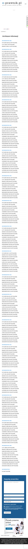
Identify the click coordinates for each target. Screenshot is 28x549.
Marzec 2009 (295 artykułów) (9, 426)
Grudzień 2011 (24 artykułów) (10, 392)
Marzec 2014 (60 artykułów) (9, 299)
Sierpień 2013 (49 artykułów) (9, 334)
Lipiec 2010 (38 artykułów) (9, 408)
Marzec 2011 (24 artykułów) (9, 375)
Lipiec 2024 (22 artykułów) (9, 87)
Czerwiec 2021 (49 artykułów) (10, 161)
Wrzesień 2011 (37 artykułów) (10, 386)
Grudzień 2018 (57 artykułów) (10, 248)
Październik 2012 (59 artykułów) (10, 363)
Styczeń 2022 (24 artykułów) (9, 127)
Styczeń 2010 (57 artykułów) (9, 397)
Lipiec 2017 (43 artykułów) (9, 262)
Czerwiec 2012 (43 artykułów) (10, 355)
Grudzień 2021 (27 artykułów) (10, 172)
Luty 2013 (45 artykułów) (8, 323)
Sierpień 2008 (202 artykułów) (10, 458)
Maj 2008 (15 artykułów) (8, 453)
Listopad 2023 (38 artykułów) (9, 119)
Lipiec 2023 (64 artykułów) (9, 112)
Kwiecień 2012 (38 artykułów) (9, 352)
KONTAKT (21, 535)
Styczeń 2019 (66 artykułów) (9, 202)
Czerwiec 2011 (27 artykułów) (10, 381)
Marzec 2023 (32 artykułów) (9, 105)
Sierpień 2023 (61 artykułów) (9, 114)
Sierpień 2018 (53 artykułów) (9, 240)
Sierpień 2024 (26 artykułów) (9, 89)
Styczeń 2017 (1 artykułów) (9, 253)
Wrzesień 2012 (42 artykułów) (10, 361)
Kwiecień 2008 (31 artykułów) (9, 451)
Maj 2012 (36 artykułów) (8, 354)
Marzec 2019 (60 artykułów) (9, 206)
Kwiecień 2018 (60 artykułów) (9, 233)
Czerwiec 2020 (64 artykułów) (10, 186)
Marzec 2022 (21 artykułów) (9, 130)
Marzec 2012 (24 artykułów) (9, 350)
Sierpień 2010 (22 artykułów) (9, 409)
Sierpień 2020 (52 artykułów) (9, 190)
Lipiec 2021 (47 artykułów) (9, 163)
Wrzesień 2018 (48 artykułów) (10, 242)
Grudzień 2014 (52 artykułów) (10, 316)
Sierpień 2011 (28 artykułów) (9, 384)
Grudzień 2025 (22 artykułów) (10, 71)
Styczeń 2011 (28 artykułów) (9, 372)
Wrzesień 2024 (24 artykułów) (10, 91)
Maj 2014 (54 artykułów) (8, 303)
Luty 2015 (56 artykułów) (8, 278)
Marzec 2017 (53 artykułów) (9, 254)
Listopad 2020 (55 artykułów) (9, 195)
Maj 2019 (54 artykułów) (8, 209)
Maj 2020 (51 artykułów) (8, 185)
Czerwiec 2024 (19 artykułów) (10, 86)
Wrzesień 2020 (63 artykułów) (10, 192)
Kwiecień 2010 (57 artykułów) (9, 402)
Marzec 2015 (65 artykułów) (9, 280)
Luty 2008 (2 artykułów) (8, 447)
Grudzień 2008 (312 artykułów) (10, 465)
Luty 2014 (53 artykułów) (8, 298)
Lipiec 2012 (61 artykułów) (9, 357)
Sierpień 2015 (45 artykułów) (9, 289)
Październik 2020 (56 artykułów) (10, 194)
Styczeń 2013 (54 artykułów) (9, 321)
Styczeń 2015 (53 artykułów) (9, 276)
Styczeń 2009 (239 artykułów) (10, 422)
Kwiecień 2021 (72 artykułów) (9, 157)
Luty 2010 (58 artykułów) (8, 399)
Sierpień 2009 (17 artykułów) (9, 435)
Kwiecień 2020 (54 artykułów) (9, 183)
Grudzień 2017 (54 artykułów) (10, 271)
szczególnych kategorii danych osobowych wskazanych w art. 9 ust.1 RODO (14, 508)
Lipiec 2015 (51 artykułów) (9, 287)
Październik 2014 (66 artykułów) (10, 312)
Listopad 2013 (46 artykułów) (9, 339)
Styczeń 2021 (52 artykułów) (9, 152)
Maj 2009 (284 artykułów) (8, 429)
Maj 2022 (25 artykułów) (8, 134)
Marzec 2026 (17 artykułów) (9, 46)
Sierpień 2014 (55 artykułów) (9, 309)
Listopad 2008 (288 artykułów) (10, 463)
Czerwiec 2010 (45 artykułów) (10, 406)
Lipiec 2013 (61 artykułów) (9, 332)
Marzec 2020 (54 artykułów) (9, 181)
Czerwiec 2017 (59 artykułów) (10, 260)
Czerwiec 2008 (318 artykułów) (10, 454)
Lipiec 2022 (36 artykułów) (9, 138)
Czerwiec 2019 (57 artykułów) (10, 211)
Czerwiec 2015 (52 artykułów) (10, 285)
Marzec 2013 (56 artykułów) (9, 325)
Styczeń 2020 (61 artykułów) (9, 177)
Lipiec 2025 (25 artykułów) (9, 62)
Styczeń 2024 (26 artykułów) (9, 76)
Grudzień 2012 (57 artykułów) (10, 366)
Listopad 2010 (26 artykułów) (9, 415)
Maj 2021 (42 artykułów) (8, 159)
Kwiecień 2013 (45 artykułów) (9, 327)
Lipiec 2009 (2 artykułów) (8, 433)
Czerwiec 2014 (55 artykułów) (10, 305)
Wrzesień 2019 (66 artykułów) (10, 217)
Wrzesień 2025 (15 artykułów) (10, 65)
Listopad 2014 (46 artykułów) (9, 314)
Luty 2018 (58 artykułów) (8, 230)
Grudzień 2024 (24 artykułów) (10, 96)
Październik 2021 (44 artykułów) (10, 168)
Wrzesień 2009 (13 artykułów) (10, 437)
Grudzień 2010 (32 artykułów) (10, 417)
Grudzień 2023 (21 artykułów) (10, 121)
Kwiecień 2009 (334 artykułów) (10, 428)
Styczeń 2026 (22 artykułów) (9, 42)
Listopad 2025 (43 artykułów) (9, 69)
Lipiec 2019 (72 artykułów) (9, 213)
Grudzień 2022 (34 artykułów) (10, 147)
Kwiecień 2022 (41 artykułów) (9, 132)
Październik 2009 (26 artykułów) (10, 439)
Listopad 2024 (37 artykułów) (9, 95)
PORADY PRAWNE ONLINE (5, 535)
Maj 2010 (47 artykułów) (8, 404)
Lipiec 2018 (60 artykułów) (9, 239)
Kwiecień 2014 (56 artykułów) (9, 301)
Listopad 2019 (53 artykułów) (9, 220)
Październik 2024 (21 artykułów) (10, 93)
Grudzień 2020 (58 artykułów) (10, 197)
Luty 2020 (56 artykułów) (8, 179)
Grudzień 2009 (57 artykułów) (10, 442)
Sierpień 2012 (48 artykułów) (9, 359)
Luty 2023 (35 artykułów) (8, 103)
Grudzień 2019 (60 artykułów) (10, 222)
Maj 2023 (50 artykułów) (8, 109)
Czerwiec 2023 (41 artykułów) (10, 110)
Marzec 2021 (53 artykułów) (9, 155)
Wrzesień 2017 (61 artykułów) (10, 265)
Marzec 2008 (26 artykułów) (9, 449)
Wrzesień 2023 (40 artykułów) (10, 116)
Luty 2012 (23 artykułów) (8, 348)
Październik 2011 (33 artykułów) (10, 388)
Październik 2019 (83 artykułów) (10, 219)
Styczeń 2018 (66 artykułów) (9, 228)
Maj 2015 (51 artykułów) (8, 284)
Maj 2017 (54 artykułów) (8, 258)
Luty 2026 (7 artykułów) (8, 44)
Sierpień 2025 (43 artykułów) (9, 64)
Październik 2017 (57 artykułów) (10, 267)
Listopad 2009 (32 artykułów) (9, 440)
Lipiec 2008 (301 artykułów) (9, 456)
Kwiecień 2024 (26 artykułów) (9, 82)
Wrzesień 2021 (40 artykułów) (10, 166)
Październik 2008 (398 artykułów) (10, 462)
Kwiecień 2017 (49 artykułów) (9, 256)
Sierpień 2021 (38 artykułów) (9, 164)
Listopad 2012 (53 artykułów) (9, 364)
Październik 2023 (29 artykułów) (10, 118)
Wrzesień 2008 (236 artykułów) (10, 460)
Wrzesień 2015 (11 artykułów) (10, 291)
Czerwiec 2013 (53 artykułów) (10, 330)
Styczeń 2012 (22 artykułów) (9, 346)
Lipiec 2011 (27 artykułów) (9, 383)
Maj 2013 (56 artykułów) (8, 329)
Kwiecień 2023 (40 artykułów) (9, 107)
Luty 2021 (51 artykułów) (8, 154)
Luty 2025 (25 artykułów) (8, 53)
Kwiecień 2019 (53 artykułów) (9, 208)
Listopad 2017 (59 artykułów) (9, 269)
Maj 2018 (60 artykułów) (8, 235)
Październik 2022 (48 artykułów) (10, 143)
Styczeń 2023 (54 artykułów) (9, 101)
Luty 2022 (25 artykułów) (8, 129)
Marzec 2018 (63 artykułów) (9, 231)
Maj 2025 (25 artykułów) (8, 58)
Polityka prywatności (16, 547)
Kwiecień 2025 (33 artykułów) (9, 56)
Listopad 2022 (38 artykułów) (9, 145)
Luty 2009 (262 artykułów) (8, 424)
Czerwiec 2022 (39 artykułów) (10, 136)
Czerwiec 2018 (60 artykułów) (10, 237)
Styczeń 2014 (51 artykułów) (9, 296)
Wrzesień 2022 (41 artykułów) (10, 141)
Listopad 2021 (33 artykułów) (9, 170)
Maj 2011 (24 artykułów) (8, 379)
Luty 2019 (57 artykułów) (8, 204)
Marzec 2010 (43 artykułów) (9, 400)
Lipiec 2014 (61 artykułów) (9, 307)
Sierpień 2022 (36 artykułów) (9, 140)
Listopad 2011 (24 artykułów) (9, 390)
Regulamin (9, 547)
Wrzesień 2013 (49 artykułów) (10, 336)
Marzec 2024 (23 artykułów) (9, 80)
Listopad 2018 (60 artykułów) (9, 246)
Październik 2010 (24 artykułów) (10, 413)
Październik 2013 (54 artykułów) (10, 338)
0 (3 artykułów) (6, 471)
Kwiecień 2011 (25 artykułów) (9, 377)
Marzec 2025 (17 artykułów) (9, 55)
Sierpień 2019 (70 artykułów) (9, 215)
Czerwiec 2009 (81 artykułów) (10, 431)
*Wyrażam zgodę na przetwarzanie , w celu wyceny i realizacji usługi (13, 508)
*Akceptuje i (13, 506)
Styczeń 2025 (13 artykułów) (9, 51)
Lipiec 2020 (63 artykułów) (9, 188)
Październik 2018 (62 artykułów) (10, 244)
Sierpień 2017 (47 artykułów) (9, 263)
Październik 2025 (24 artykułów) (10, 67)
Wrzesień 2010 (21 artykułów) (10, 411)
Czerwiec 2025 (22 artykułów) (10, 60)
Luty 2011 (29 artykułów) (8, 374)
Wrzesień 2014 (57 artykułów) (10, 310)
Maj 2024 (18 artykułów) (8, 84)
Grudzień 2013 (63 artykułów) (10, 341)
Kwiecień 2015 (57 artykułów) (9, 282)
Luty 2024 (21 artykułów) (8, 78)
